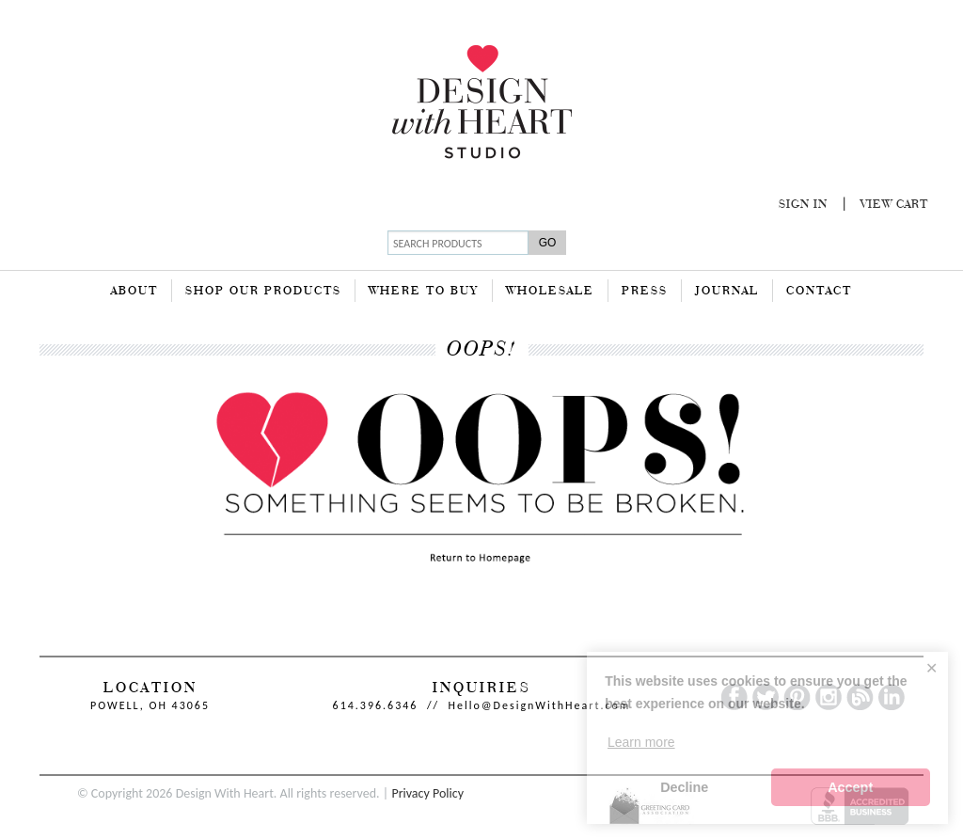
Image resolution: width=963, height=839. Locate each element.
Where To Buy (424, 291)
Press (645, 291)
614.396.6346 (375, 705)
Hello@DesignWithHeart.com (540, 705)
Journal (727, 291)
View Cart (894, 205)
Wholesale (550, 291)
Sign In (803, 205)
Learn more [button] (641, 742)
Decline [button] (684, 787)
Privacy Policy (427, 793)
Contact (819, 291)
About (134, 291)
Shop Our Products (263, 291)
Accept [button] (850, 787)
